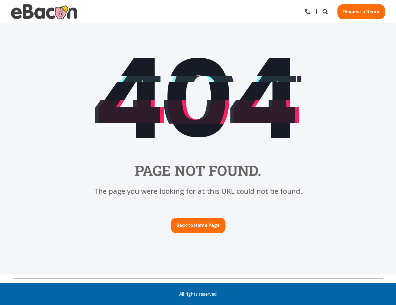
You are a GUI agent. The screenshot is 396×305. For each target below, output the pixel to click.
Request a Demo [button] (361, 12)
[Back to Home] (44, 11)
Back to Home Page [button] (198, 225)
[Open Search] (326, 11)
